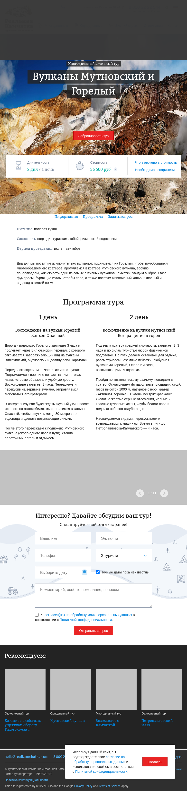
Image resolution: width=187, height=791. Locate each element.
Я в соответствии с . (85, 617)
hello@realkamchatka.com (26, 756)
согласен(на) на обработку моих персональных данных (88, 615)
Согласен (155, 762)
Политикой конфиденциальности (86, 620)
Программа (93, 216)
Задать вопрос (120, 216)
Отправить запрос (93, 631)
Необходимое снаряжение (156, 170)
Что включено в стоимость (156, 162)
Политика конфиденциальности (26, 780)
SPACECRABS (175, 769)
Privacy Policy (83, 786)
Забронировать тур (93, 136)
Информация (66, 216)
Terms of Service (110, 786)
